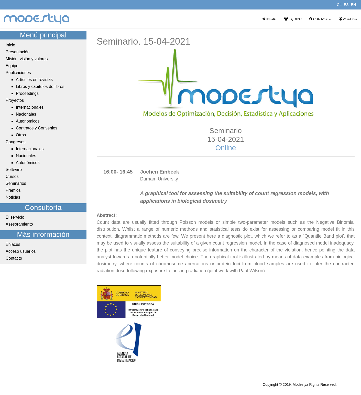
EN (353, 5)
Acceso (348, 19)
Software (14, 169)
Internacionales (30, 107)
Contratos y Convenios (36, 128)
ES (346, 5)
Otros (21, 135)
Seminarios (16, 183)
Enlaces (13, 244)
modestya (37, 18)
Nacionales (26, 114)
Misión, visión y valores (27, 59)
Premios (13, 190)
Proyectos (15, 100)
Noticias (13, 197)
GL (339, 5)
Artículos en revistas (34, 79)
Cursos (12, 176)
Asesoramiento (19, 224)
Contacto (320, 19)
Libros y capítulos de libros (40, 86)
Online (225, 148)
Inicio (269, 19)
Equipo (293, 19)
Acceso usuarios (21, 251)
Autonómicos (28, 121)
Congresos (15, 142)
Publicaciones (18, 72)
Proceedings (27, 93)
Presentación (17, 52)
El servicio (15, 217)
